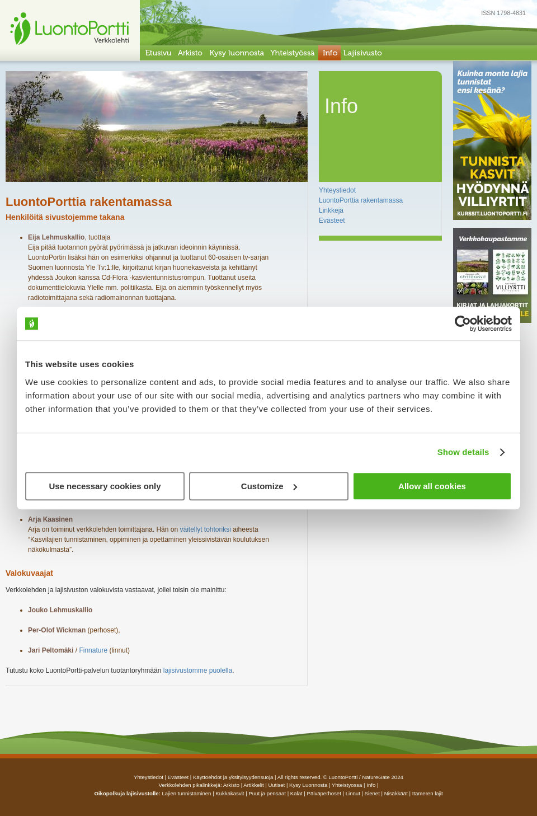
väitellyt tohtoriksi (205, 529)
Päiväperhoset (324, 793)
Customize (269, 486)
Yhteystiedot (337, 190)
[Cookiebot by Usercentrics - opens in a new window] (463, 323)
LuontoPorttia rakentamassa (361, 200)
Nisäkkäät (396, 793)
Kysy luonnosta (308, 785)
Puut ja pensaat (267, 793)
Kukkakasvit (229, 793)
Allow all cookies (432, 486)
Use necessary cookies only (105, 486)
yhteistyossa (347, 785)
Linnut (353, 793)
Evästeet (332, 220)
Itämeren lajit (427, 793)
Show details (463, 452)
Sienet (372, 793)
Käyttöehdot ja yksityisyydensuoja (233, 777)
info (370, 785)
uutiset (276, 785)
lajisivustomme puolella (197, 670)
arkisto (231, 785)
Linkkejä (331, 210)
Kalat (296, 793)
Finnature (93, 650)
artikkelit (253, 785)
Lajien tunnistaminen (186, 793)
